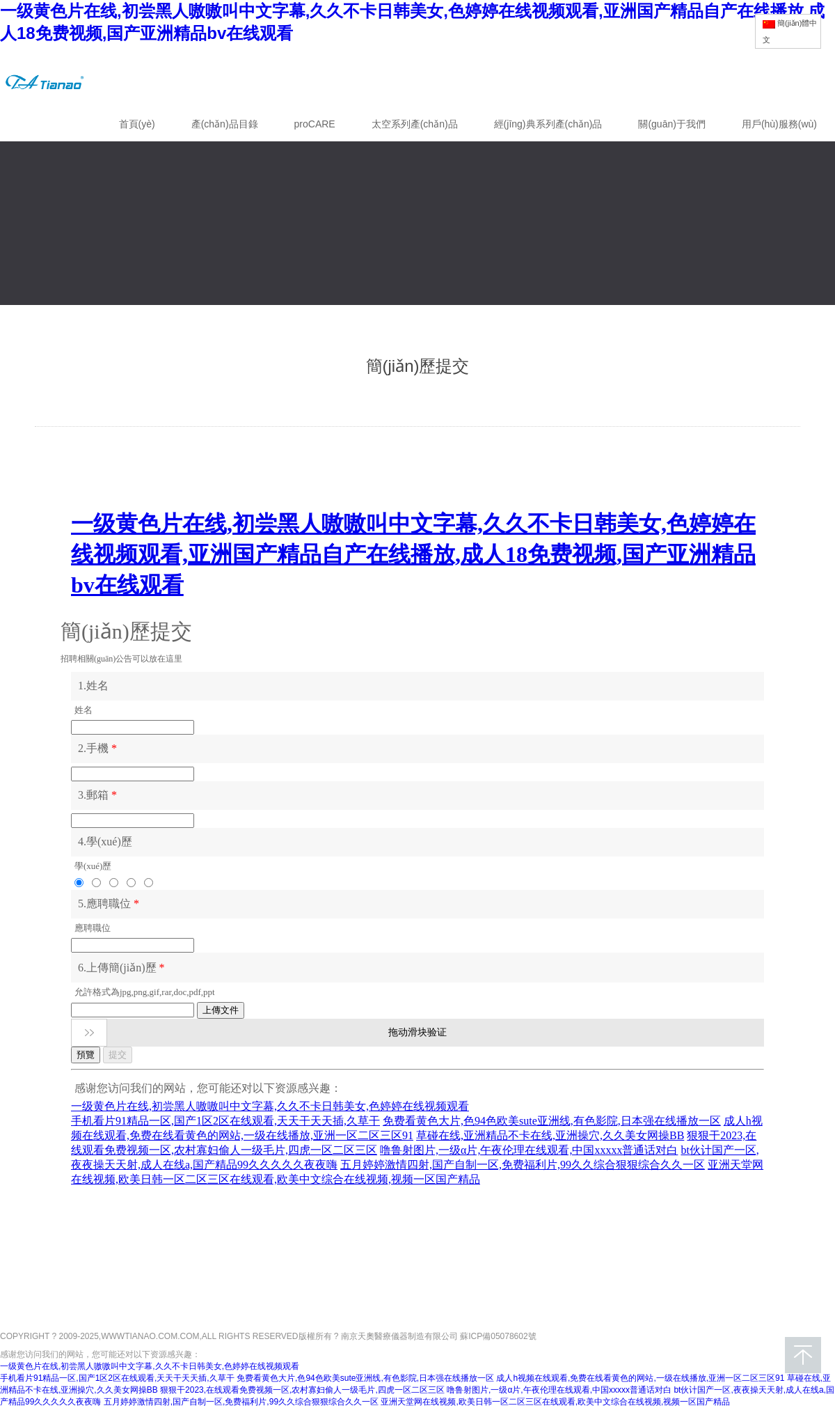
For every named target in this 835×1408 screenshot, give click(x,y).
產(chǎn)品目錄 (224, 124)
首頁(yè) (137, 124)
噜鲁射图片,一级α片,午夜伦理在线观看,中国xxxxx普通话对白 (559, 1390)
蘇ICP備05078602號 (498, 1333)
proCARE (314, 124)
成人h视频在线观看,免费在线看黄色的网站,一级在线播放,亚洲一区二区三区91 (640, 1378)
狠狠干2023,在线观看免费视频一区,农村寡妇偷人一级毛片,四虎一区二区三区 (302, 1390)
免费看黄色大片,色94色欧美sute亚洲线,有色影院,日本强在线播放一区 (365, 1378)
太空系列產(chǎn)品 (415, 124)
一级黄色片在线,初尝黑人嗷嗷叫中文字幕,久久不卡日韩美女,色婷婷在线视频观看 (149, 1366)
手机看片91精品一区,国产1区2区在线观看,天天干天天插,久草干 (117, 1378)
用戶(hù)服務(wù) (779, 124)
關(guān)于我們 (671, 124)
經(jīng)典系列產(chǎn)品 (548, 124)
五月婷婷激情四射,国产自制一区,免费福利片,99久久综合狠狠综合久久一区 (241, 1402)
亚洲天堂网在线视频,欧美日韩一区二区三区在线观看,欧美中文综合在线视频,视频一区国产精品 (555, 1402)
